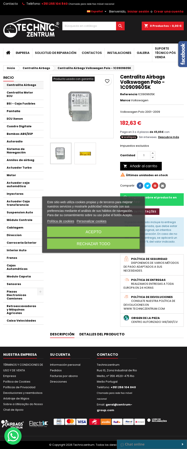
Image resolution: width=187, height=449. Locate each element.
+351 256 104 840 (54, 4)
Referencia (128, 94)
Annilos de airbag (20, 160)
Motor (11, 175)
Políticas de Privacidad (19, 387)
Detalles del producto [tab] (101, 334)
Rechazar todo (93, 244)
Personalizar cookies (91, 221)
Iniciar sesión (138, 11)
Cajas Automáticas (17, 267)
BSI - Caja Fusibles (21, 103)
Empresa (23, 53)
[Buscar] (93, 26)
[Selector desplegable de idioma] (97, 11)
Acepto (94, 232)
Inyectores (15, 194)
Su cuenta (60, 354)
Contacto (10, 4)
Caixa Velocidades (21, 321)
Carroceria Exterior (21, 243)
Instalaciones (119, 53)
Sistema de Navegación (16, 150)
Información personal (65, 365)
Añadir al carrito (140, 166)
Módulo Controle (19, 220)
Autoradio (15, 141)
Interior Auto (17, 250)
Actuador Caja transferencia (18, 203)
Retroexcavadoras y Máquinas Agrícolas (21, 309)
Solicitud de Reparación (55, 53)
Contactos (92, 53)
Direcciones (58, 382)
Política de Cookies (16, 382)
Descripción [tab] (62, 334)
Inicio (8, 77)
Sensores (14, 284)
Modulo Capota (19, 276)
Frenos (12, 258)
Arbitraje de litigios (16, 398)
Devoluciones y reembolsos (22, 393)
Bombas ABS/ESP (20, 134)
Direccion (14, 235)
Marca (125, 100)
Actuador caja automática (18, 184)
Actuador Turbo (19, 168)
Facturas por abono (64, 376)
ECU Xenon (15, 119)
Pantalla (13, 111)
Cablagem (15, 227)
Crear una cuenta (168, 11)
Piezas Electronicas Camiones (16, 295)
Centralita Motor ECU (20, 94)
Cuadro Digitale (19, 126)
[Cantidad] (143, 155)
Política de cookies (60, 221)
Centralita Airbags (21, 85)
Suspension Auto (20, 212)
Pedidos (56, 370)
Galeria (143, 53)
